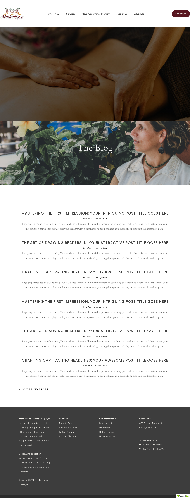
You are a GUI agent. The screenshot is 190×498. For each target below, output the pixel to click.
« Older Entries (34, 389)
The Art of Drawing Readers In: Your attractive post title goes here (95, 242)
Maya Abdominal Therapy (96, 14)
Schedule (139, 14)
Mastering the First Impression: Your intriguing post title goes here (95, 213)
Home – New (53, 14)
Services (70, 14)
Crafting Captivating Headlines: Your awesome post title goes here (95, 272)
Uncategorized (100, 218)
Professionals (120, 14)
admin (89, 218)
